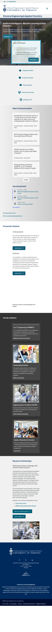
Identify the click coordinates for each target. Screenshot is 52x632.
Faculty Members (18, 126)
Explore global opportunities (20, 414)
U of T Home (5, 603)
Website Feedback (41, 603)
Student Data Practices (29, 603)
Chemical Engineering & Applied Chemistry (22, 16)
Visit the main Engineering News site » (13, 216)
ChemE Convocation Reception (25, 204)
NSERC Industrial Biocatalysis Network (26, 506)
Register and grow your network (21, 338)
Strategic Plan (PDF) (28, 70)
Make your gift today (18, 377)
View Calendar (16, 207)
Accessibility (13, 603)
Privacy (20, 603)
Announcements (18, 173)
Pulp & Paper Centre (21, 503)
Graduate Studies (28, 126)
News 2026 (27, 158)
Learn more (17, 450)
